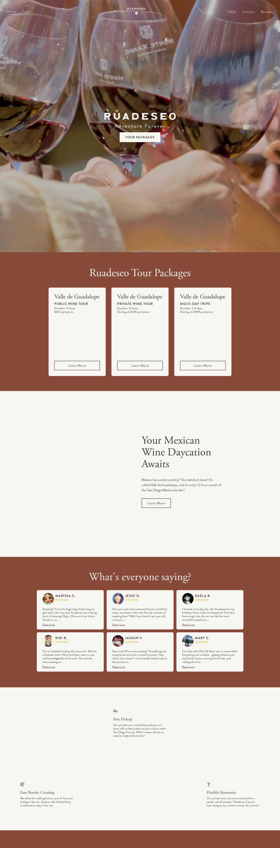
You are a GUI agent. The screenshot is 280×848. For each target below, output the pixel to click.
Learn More (77, 365)
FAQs (232, 12)
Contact (248, 12)
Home (11, 11)
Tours (26, 11)
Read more (48, 625)
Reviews (267, 11)
